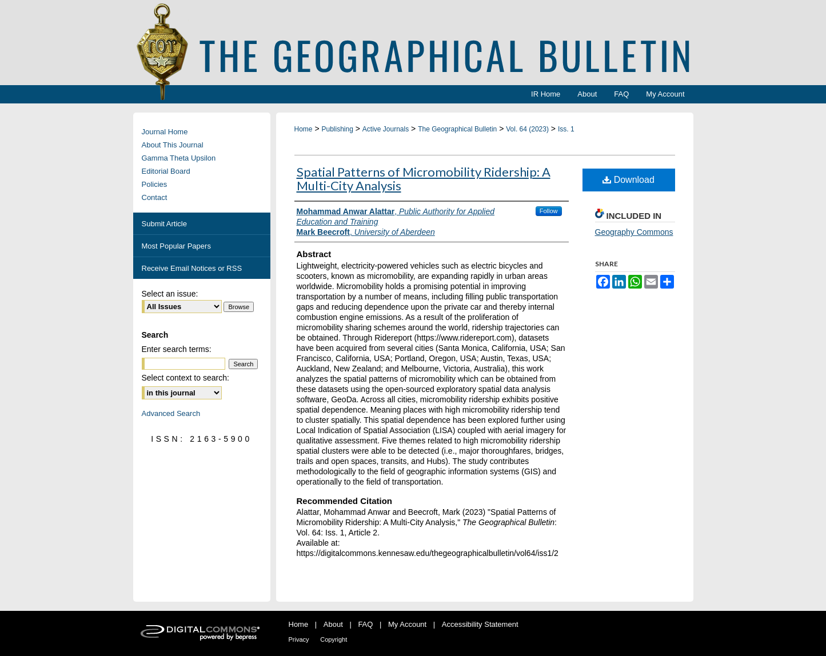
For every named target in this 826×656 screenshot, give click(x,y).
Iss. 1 (566, 129)
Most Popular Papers (176, 246)
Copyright (333, 639)
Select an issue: (170, 293)
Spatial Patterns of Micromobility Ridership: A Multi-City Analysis (423, 178)
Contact (154, 197)
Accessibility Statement (480, 624)
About (333, 624)
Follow (549, 210)
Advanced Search (171, 413)
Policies (154, 184)
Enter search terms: (177, 349)
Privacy (299, 639)
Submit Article (164, 223)
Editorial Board (166, 171)
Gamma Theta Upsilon (179, 158)
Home (303, 129)
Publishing (337, 129)
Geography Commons (634, 232)
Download (628, 180)
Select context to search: (185, 377)
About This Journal (172, 145)
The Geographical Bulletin (457, 129)
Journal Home (165, 131)
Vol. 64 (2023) (527, 129)
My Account (407, 624)
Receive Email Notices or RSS (192, 268)
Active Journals (385, 129)
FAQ (365, 624)
